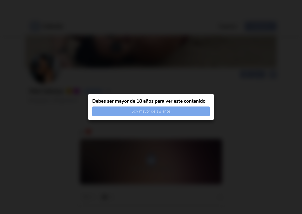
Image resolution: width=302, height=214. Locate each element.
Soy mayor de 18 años (151, 111)
